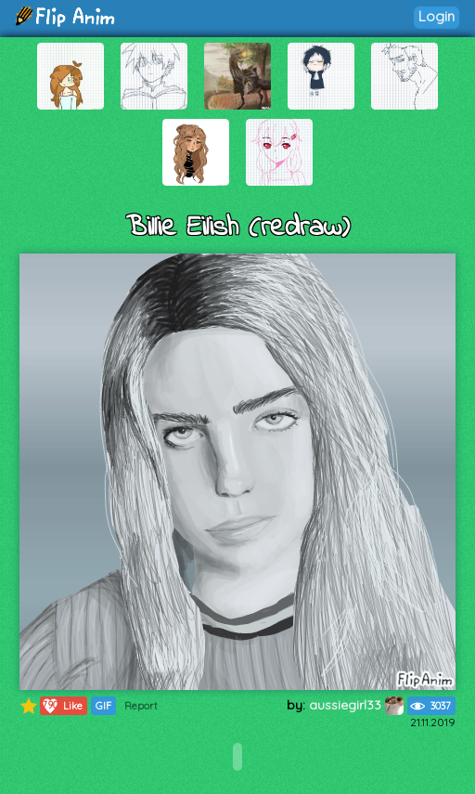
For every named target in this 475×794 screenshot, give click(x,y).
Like (62, 705)
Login (436, 16)
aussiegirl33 (356, 704)
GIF (103, 705)
